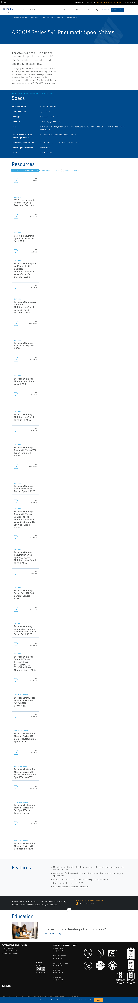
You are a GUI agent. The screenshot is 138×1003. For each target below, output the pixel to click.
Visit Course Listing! (52, 933)
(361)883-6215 (58, 951)
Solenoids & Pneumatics (30, 18)
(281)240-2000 (12, 954)
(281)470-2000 (58, 965)
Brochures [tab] (46, 170)
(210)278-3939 (58, 980)
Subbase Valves (71, 18)
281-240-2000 (85, 903)
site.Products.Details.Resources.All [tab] (25, 170)
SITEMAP (50, 996)
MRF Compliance (73, 996)
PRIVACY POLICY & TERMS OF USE (12, 996)
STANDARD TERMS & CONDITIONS (35, 996)
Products (15, 18)
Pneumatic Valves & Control (53, 18)
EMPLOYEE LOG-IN (60, 996)
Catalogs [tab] (57, 170)
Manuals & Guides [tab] (71, 170)
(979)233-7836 (58, 972)
